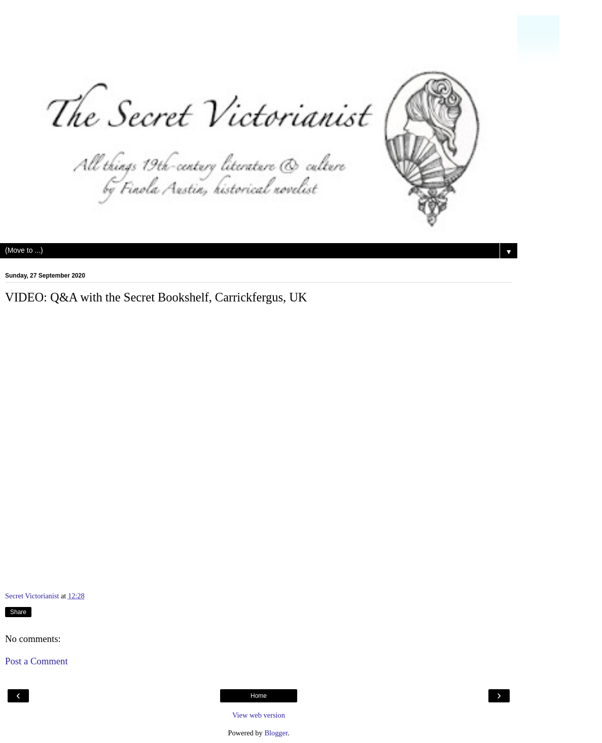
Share (18, 612)
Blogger (276, 733)
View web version (258, 715)
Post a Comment (36, 661)
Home (259, 695)
